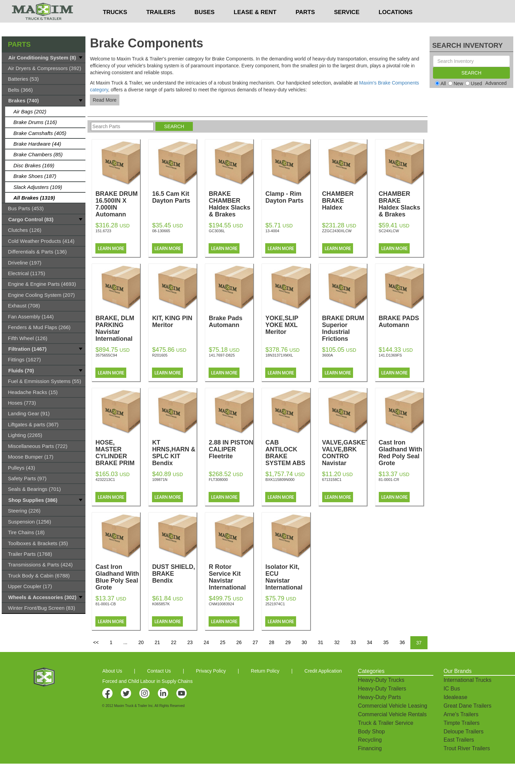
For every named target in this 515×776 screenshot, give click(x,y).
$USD (341, 7)
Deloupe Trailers (464, 731)
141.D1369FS (390, 355)
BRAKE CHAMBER (231, 204)
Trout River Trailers (467, 748)
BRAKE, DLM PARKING (117, 328)
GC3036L (217, 231)
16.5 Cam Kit (174, 197)
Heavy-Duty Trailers (382, 688)
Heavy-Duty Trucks (381, 680)
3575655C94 (106, 355)
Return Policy (265, 671)
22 (173, 642)
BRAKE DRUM (344, 328)
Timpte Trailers (462, 723)
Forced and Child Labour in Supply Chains (147, 681)
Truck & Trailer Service (385, 723)
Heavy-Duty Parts (379, 697)
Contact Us (159, 671)
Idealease (455, 697)
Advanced (495, 83)
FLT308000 (218, 479)
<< (95, 642)
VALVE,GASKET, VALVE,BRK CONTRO (346, 456)
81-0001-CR (389, 479)
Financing (370, 748)
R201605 (159, 355)
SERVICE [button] (346, 26)
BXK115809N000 (279, 479)
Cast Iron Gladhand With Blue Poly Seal (117, 580)
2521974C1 (275, 604)
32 (337, 642)
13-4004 (272, 231)
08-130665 (161, 231)
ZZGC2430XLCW (337, 231)
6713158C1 (332, 479)
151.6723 (103, 231)
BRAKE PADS (401, 321)
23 (190, 642)
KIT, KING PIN (174, 321)
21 (157, 642)
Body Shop (371, 731)
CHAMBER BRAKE (401, 204)
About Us (112, 671)
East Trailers (459, 740)
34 (369, 642)
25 (222, 642)
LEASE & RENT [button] (255, 26)
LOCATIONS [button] (395, 26)
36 (402, 642)
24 (206, 642)
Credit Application (323, 671)
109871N (159, 479)
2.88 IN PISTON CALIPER (231, 449)
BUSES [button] (205, 26)
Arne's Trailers (461, 714)
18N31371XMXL (279, 355)
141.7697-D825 (222, 355)
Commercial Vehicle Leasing (392, 706)
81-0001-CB (105, 604)
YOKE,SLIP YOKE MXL (287, 325)
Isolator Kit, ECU (287, 577)
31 (321, 642)
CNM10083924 (221, 604)
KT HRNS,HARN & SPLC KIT (174, 452)
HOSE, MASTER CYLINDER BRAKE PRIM (117, 459)
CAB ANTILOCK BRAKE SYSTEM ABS (287, 459)
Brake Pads (231, 321)
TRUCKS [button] (115, 26)
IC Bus (452, 688)
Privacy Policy (211, 671)
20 (141, 642)
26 (239, 642)
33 (353, 642)
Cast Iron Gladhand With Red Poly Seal (401, 456)
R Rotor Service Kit (231, 577)
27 (255, 642)
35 (386, 642)
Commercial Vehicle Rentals (392, 714)
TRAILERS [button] (160, 26)
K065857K (160, 604)
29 (288, 642)
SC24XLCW (389, 231)
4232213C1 (105, 479)
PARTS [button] (305, 26)
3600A (327, 355)
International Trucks (468, 680)
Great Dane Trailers (468, 706)
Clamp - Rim (287, 197)
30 (304, 642)
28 (271, 642)
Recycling (370, 740)
